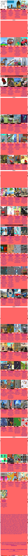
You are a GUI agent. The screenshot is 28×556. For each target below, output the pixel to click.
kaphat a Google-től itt (10, 544)
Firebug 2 (4, 67)
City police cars (17, 482)
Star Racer (17, 409)
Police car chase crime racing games (4, 353)
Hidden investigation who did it (10, 237)
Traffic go (4, 482)
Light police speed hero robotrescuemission (17, 125)
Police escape (3, 371)
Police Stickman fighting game (11, 371)
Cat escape (24, 427)
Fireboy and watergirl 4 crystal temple (24, 255)
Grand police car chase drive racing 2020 (17, 198)
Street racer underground (3, 428)
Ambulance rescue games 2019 (10, 88)
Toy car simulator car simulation (10, 465)
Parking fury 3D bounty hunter (10, 334)
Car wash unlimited (24, 11)
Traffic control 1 (17, 464)
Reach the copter (24, 67)
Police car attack (17, 371)
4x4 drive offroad (4, 124)
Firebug (10, 67)
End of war (17, 47)
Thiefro (3, 464)
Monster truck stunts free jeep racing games (24, 335)
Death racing (24, 164)
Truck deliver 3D (11, 482)
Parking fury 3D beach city (4, 334)
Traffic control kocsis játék (24, 465)
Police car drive (11, 352)
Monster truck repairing (24, 48)
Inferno (10, 10)
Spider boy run (17, 67)
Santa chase (24, 389)
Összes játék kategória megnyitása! (4, 500)
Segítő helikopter (4, 47)
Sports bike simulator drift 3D (4, 410)
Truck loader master (24, 144)
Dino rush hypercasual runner (4, 144)
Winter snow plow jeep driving (4, 88)
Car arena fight (24, 298)
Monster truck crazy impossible (11, 144)
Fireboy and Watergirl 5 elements (4, 277)
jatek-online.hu (13, 549)
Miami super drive (17, 298)
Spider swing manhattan (17, 144)
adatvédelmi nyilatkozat (5, 549)
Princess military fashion (24, 371)
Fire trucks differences (11, 48)
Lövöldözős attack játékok (3, 299)
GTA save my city (24, 197)
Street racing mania (10, 428)
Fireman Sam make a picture (4, 11)
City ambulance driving (10, 125)
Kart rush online (17, 276)
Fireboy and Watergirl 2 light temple (11, 255)
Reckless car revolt (10, 390)
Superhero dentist (17, 236)
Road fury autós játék (17, 390)
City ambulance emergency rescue (24, 88)
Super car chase (17, 427)
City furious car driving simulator (10, 165)
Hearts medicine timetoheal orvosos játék (17, 217)
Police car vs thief (17, 352)
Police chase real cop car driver (24, 353)
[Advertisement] (14, 28)
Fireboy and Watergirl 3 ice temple (17, 255)
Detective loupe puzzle (24, 482)
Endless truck (10, 197)
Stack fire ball (10, 409)
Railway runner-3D (4, 390)
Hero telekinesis (4, 236)
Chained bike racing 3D (24, 217)
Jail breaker (24, 236)
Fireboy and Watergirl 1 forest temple (4, 255)
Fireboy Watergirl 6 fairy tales (10, 277)
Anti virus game (24, 124)
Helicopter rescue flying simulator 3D (17, 88)
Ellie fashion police (4, 198)
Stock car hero (24, 409)
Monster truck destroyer (17, 165)
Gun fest (10, 216)
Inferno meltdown (17, 10)
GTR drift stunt (4, 216)
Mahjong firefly (10, 298)
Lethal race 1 (24, 276)
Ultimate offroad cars (4, 165)
